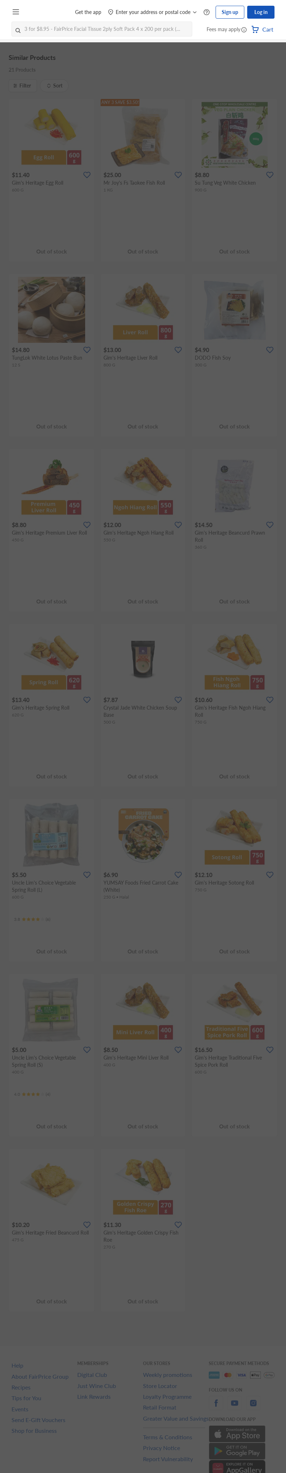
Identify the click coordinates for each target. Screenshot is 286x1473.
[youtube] (234, 1407)
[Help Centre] (206, 12)
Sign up (230, 12)
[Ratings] (32, 919)
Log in (261, 12)
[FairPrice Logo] (42, 12)
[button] (244, 30)
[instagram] (253, 1407)
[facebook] (216, 1407)
